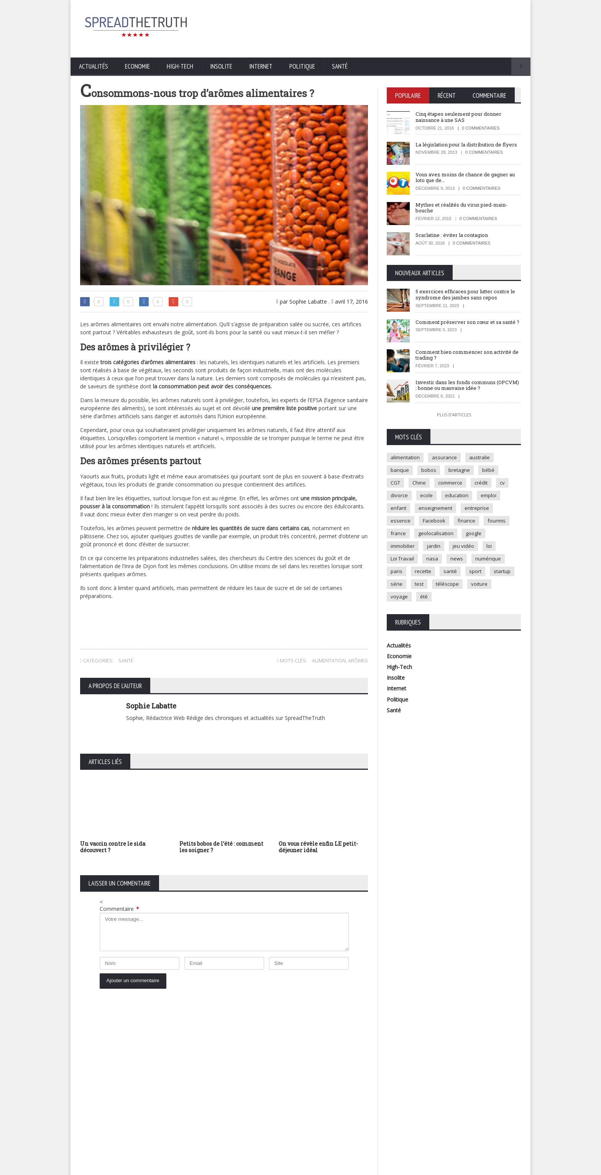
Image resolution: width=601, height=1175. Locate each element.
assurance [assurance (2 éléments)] (444, 457)
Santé (340, 66)
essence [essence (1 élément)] (401, 520)
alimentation (329, 660)
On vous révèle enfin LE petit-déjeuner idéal (318, 847)
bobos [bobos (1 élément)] (428, 470)
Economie (137, 66)
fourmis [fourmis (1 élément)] (497, 520)
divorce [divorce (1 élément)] (399, 495)
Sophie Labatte (151, 705)
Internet (261, 66)
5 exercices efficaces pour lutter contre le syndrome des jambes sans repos (465, 294)
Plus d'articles (454, 414)
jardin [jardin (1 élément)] (433, 545)
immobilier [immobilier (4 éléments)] (403, 545)
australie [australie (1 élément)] (479, 457)
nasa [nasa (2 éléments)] (432, 558)
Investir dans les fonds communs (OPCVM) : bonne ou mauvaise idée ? (467, 385)
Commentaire (119, 908)
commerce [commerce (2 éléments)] (450, 482)
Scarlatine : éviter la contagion (451, 235)
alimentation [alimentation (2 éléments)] (405, 457)
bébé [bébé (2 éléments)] (488, 470)
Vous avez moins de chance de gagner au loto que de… (465, 177)
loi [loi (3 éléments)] (489, 545)
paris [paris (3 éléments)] (396, 571)
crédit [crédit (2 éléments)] (481, 482)
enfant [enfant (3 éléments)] (398, 508)
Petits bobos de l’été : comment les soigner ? (221, 847)
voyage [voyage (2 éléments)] (399, 596)
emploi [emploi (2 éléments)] (488, 495)
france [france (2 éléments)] (398, 533)
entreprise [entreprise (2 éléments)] (477, 508)
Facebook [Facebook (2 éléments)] (434, 520)
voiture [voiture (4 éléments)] (479, 583)
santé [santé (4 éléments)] (450, 571)
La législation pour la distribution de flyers (466, 144)
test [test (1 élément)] (419, 583)
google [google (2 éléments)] (473, 533)
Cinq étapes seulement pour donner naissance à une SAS (458, 116)
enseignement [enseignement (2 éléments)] (435, 508)
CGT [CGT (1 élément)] (395, 482)
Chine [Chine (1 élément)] (419, 482)
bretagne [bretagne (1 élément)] (459, 470)
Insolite (221, 66)
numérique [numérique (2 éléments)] (488, 558)
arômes (358, 660)
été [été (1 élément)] (424, 596)
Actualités (93, 66)
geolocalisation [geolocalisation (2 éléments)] (435, 533)
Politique (302, 66)
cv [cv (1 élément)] (502, 482)
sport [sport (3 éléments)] (475, 571)
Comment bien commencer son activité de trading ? (467, 355)
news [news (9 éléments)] (456, 558)
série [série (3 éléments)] (396, 583)
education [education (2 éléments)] (456, 495)
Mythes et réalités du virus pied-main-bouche (461, 207)
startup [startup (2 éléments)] (502, 571)
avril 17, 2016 (350, 301)
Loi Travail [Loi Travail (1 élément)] (402, 558)
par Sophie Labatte (301, 301)
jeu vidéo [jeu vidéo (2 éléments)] (463, 545)
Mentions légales (461, 1167)
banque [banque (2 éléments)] (400, 470)
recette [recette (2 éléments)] (423, 571)
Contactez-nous (504, 1167)
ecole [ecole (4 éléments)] (426, 495)
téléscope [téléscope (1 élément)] (447, 583)
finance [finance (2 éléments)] (466, 520)
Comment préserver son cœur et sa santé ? (467, 322)
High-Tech (180, 66)
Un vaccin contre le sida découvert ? (112, 847)
